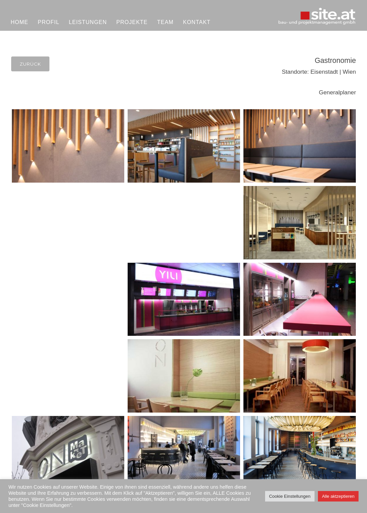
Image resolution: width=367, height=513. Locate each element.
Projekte (132, 22)
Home (19, 22)
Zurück (30, 64)
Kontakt (196, 22)
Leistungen (88, 22)
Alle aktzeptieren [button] (338, 496)
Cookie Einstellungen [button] (289, 496)
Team (165, 22)
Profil (49, 22)
